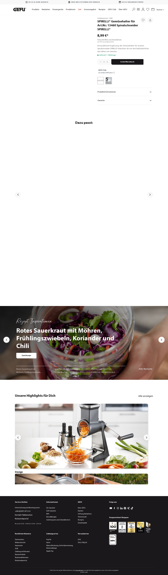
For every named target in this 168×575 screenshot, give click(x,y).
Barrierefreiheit (20, 554)
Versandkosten (79, 570)
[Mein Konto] (143, 9)
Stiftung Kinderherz (85, 514)
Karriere (80, 511)
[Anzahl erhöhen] (108, 62)
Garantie (125, 100)
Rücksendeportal (21, 519)
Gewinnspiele (82, 523)
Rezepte (81, 520)
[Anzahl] (104, 62)
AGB (16, 548)
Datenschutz (19, 539)
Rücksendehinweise (21, 557)
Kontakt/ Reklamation (23, 515)
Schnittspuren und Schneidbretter (58, 520)
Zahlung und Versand (22, 551)
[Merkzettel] (147, 9)
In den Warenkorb (127, 62)
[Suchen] (133, 9)
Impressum (19, 545)
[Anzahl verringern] (100, 62)
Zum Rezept (26, 355)
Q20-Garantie (51, 511)
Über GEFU (81, 508)
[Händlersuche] (138, 9)
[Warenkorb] (152, 9)
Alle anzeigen (145, 396)
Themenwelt (82, 517)
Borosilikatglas (51, 517)
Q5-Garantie (50, 508)
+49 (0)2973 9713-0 (22, 511)
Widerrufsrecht (20, 542)
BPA (47, 514)
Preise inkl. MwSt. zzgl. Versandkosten (109, 40)
